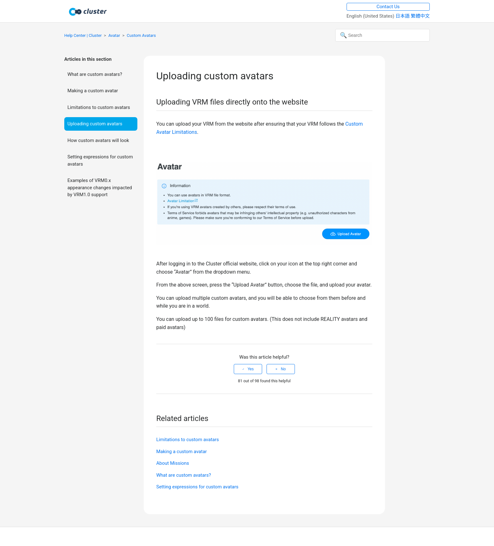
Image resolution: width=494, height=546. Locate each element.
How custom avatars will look (98, 140)
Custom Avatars (141, 35)
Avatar (114, 35)
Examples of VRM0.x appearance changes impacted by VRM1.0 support (99, 187)
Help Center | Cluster (83, 35)
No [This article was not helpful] (283, 369)
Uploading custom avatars (94, 124)
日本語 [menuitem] (403, 16)
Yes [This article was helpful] (251, 369)
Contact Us (388, 6)
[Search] (382, 35)
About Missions (172, 463)
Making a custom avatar (92, 91)
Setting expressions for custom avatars (100, 160)
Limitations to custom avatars (98, 107)
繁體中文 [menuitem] (420, 16)
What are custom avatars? (94, 74)
